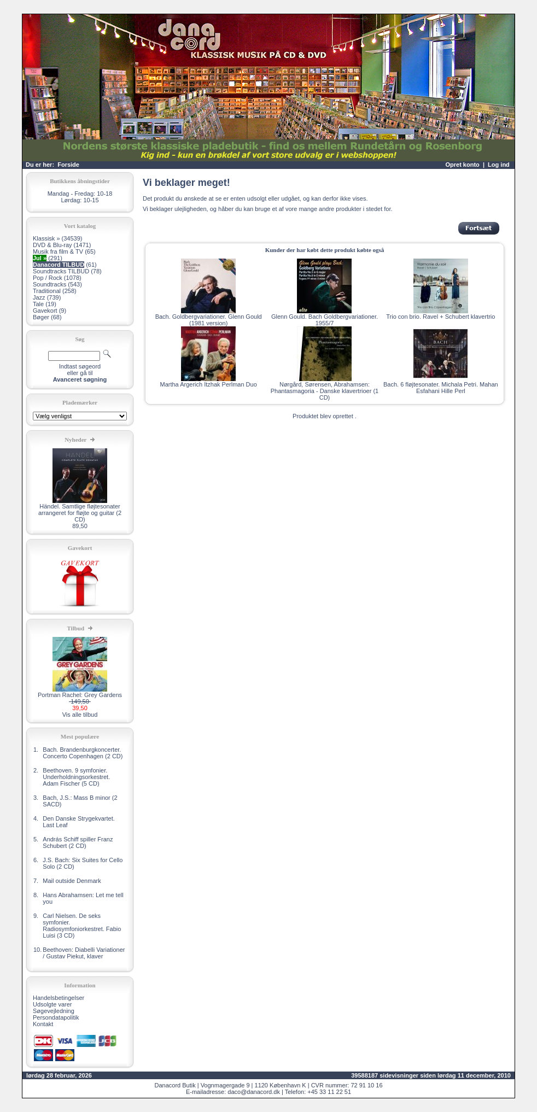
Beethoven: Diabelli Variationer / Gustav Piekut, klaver (84, 952)
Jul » (39, 258)
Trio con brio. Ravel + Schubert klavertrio (440, 316)
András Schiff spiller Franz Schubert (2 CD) (78, 842)
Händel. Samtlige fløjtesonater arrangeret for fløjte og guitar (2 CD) (79, 513)
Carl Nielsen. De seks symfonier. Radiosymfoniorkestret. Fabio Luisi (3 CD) (82, 925)
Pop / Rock (47, 277)
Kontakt (43, 1024)
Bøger (41, 317)
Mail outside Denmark (72, 880)
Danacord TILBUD (58, 264)
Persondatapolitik (56, 1017)
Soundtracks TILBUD (61, 271)
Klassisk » (46, 238)
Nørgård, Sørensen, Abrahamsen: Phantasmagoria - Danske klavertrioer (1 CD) (324, 391)
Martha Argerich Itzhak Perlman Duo (208, 384)
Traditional (47, 291)
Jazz (39, 297)
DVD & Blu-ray (52, 245)
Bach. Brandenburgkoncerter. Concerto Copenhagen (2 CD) (82, 752)
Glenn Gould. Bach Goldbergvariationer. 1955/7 (324, 319)
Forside (68, 164)
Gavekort (45, 310)
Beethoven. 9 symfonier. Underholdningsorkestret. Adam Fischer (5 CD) (76, 777)
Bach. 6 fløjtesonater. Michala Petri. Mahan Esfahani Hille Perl (440, 387)
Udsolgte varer (52, 1004)
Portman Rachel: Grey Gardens (80, 695)
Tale (38, 304)
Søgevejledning (53, 1011)
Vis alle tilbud (80, 714)
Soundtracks (49, 284)
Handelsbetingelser (58, 997)
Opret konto (462, 164)
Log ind (499, 164)
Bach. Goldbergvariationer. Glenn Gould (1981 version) (208, 319)
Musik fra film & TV (58, 251)
